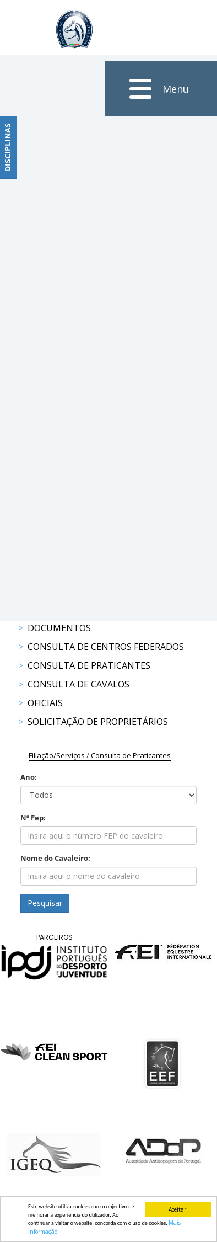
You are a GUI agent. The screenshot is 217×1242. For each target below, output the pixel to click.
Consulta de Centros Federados (106, 647)
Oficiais (45, 703)
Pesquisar (45, 903)
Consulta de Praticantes (89, 665)
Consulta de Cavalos (78, 684)
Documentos (59, 628)
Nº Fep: (33, 818)
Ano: (28, 777)
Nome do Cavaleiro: (55, 858)
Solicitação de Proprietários (98, 722)
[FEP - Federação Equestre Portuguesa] (74, 29)
